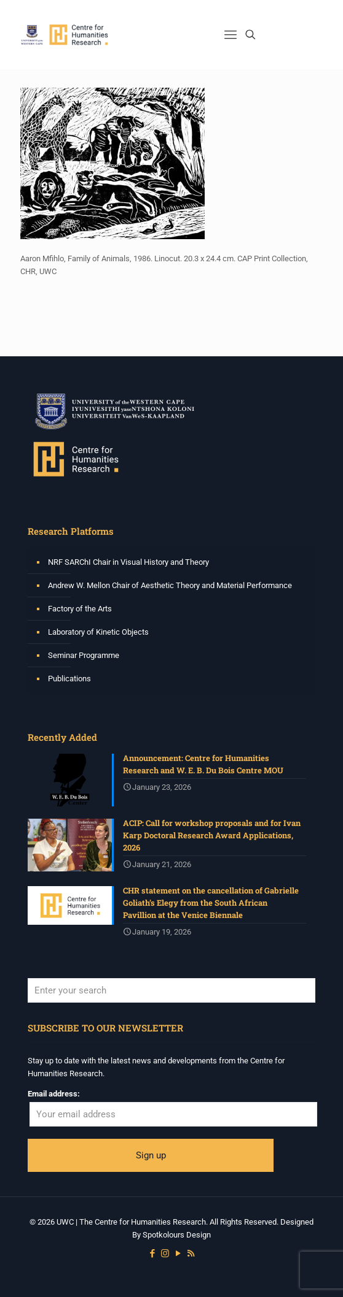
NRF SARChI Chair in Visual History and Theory (128, 562)
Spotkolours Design (177, 1234)
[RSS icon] (190, 1253)
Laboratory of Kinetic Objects (98, 632)
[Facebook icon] (152, 1253)
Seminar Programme (83, 655)
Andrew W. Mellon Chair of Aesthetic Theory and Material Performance (170, 585)
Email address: (54, 1093)
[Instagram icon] (165, 1253)
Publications (69, 678)
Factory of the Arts (80, 608)
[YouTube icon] (178, 1253)
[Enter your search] (171, 990)
